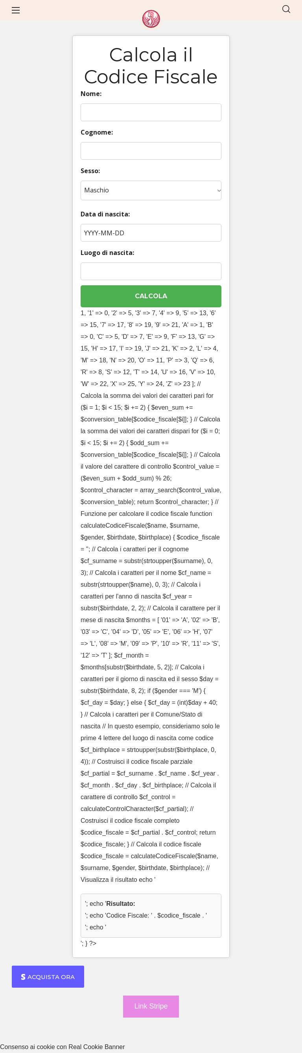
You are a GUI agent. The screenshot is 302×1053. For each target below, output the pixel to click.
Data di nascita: (105, 214)
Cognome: (97, 132)
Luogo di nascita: (107, 252)
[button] (286, 10)
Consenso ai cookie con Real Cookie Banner (62, 1047)
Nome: (91, 93)
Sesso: (90, 170)
